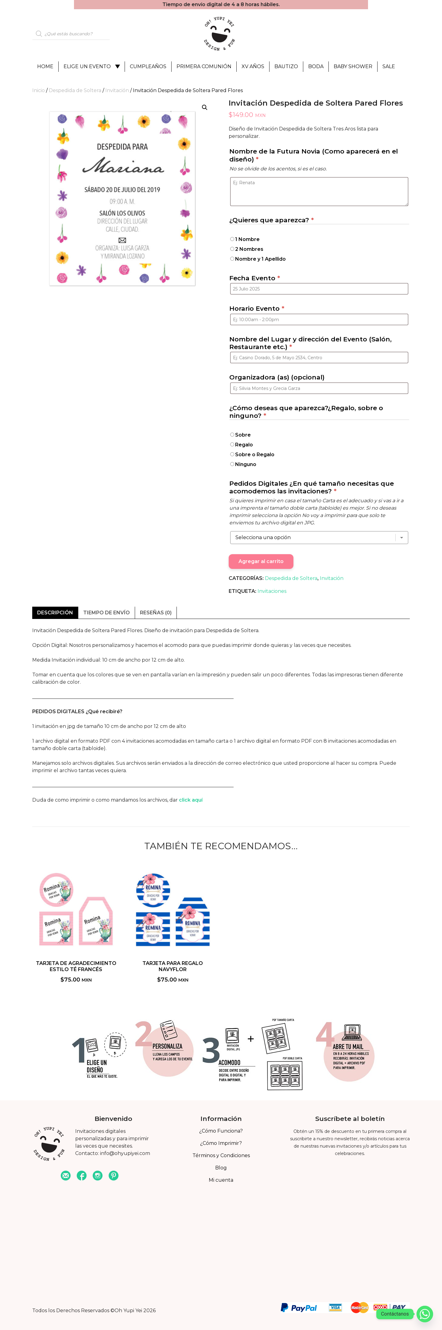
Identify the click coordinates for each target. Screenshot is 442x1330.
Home (45, 66)
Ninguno (245, 464)
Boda (316, 66)
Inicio (38, 90)
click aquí (191, 800)
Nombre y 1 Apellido (260, 259)
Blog (221, 1168)
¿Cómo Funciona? (221, 1131)
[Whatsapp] (425, 1314)
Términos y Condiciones (221, 1155)
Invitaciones (272, 591)
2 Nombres (249, 249)
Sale (388, 66)
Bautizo (286, 66)
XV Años (253, 66)
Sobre (243, 435)
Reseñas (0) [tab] (156, 613)
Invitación (117, 90)
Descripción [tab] (55, 613)
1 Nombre (247, 239)
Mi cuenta (221, 1180)
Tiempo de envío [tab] (106, 613)
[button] (204, 107)
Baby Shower (353, 66)
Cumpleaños (148, 66)
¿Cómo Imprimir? (221, 1143)
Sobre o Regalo (254, 454)
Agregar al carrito (261, 561)
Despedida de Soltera (75, 90)
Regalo (244, 445)
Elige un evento (87, 66)
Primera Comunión (203, 66)
